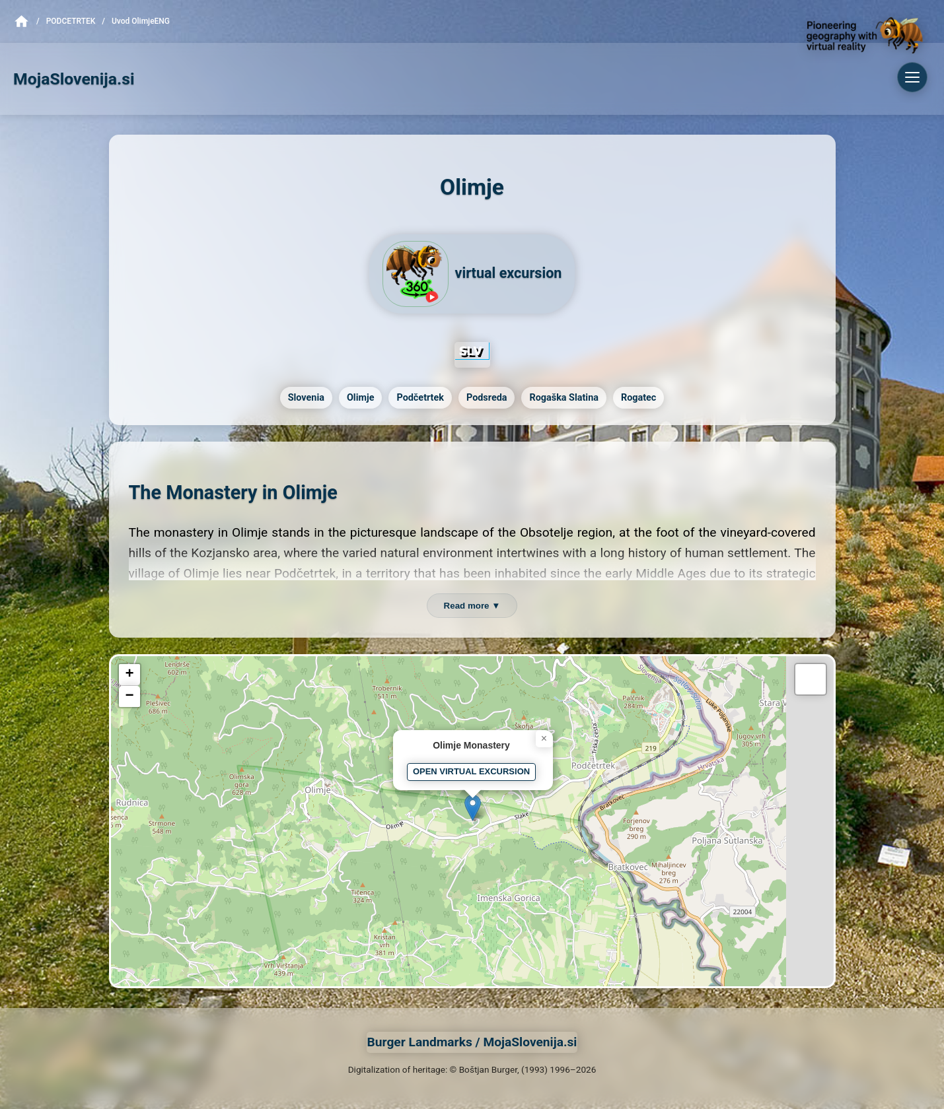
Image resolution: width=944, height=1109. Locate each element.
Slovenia (306, 397)
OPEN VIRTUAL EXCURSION (471, 771)
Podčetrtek (420, 397)
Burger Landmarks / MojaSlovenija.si (472, 1042)
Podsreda (486, 397)
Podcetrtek (71, 21)
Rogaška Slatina (563, 397)
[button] (472, 807)
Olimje (361, 397)
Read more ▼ (472, 606)
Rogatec (638, 397)
